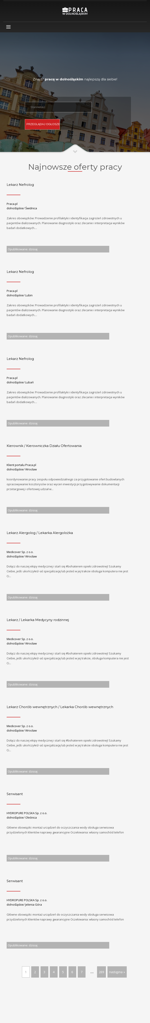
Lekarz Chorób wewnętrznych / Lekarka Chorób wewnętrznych (60, 707)
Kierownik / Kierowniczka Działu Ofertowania (44, 446)
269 (101, 972)
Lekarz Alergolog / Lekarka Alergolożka (40, 533)
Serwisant (15, 794)
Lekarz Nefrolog (20, 184)
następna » (117, 972)
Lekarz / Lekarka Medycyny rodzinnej (38, 620)
